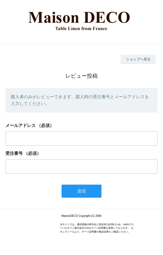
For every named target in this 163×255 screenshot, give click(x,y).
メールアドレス (20, 125)
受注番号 (14, 153)
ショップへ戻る (138, 59)
